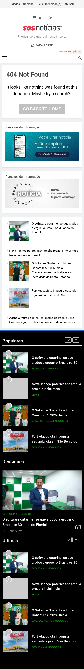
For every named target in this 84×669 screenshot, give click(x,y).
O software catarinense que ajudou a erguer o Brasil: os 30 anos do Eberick (55, 228)
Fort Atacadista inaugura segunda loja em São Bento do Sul (54, 442)
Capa (35, 421)
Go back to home (42, 109)
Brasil (35, 395)
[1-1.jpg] (42, 160)
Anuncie (69, 4)
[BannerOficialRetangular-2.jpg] (42, 207)
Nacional (28, 4)
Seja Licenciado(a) (49, 4)
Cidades (15, 4)
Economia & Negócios (46, 369)
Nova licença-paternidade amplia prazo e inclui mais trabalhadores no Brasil (56, 389)
